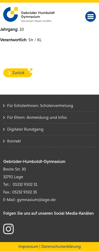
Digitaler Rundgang (25, 129)
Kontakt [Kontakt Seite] (14, 141)
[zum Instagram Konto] (8, 228)
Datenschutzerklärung (61, 246)
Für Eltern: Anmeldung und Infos (37, 117)
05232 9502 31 (25, 184)
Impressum (28, 246)
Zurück (18, 72)
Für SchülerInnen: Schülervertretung (40, 105)
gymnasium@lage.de (36, 199)
